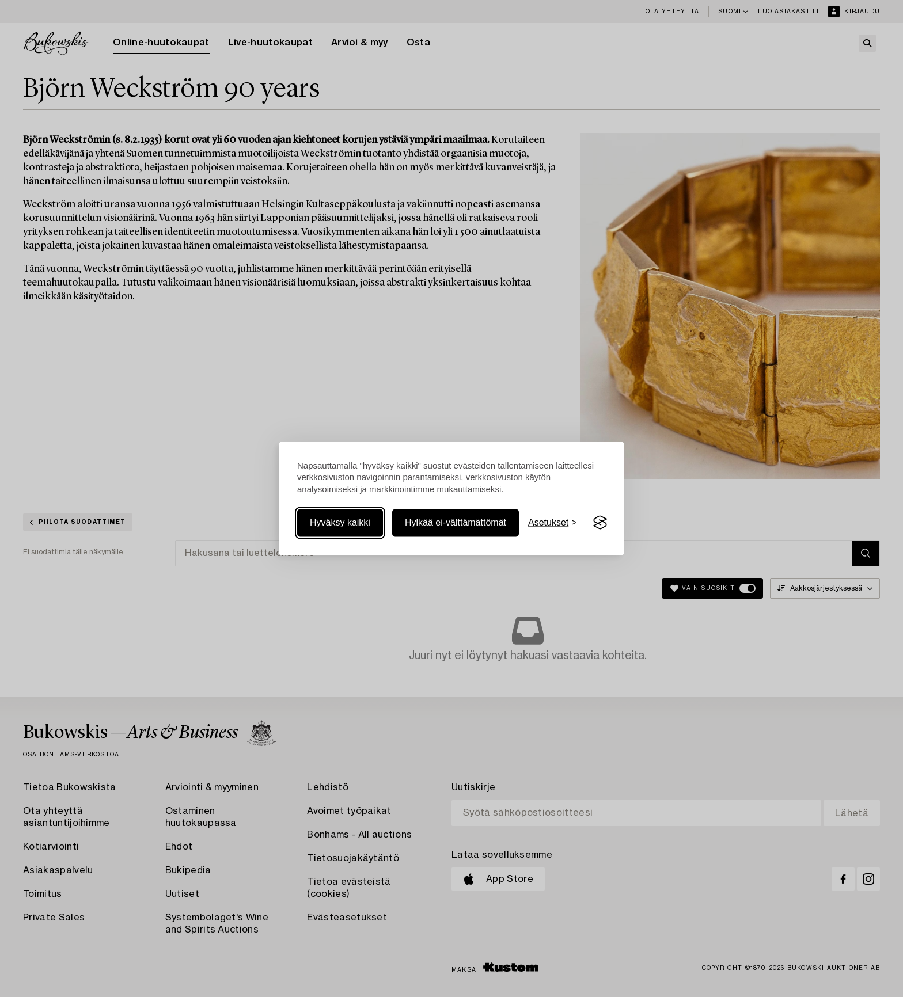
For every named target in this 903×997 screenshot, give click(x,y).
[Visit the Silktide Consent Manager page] (600, 522)
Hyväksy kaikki (340, 522)
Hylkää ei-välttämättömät (455, 522)
